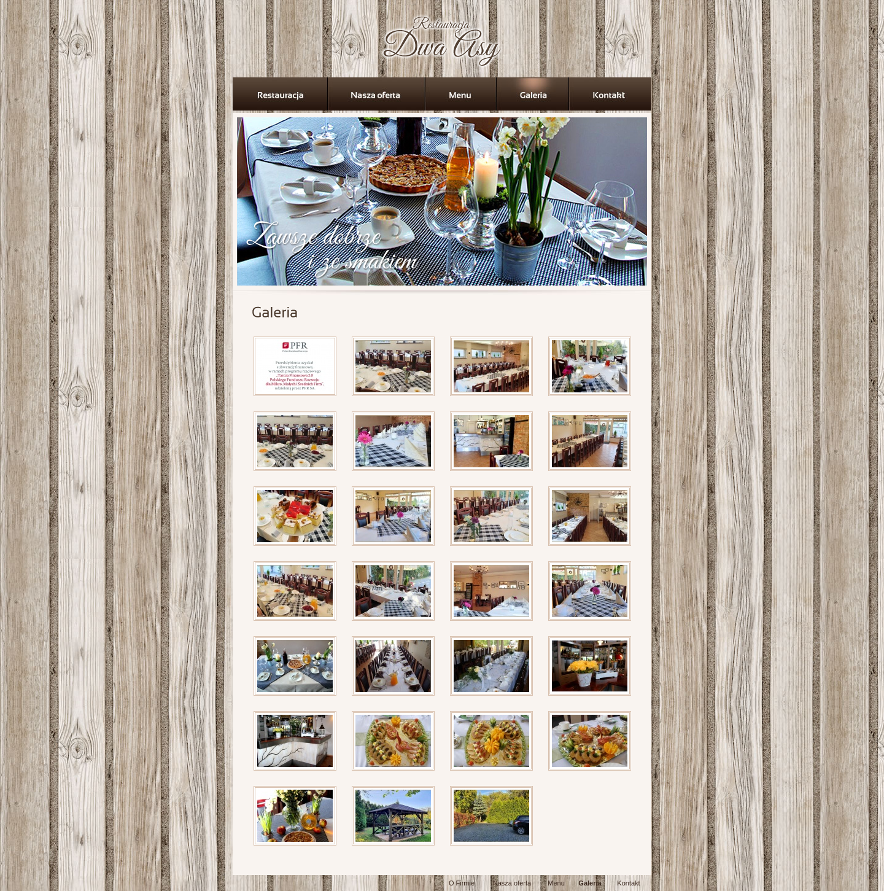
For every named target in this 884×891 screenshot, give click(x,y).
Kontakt (628, 883)
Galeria (589, 883)
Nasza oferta (512, 883)
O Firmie (462, 883)
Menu (556, 883)
